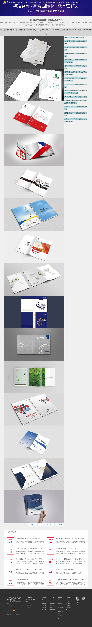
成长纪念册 (52, 609)
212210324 (33, 608)
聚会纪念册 (52, 605)
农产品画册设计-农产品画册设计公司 (75, 89)
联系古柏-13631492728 (73, 2)
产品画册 (44, 605)
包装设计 (51, 2)
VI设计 (57, 2)
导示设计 (68, 603)
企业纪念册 (52, 603)
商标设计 (68, 605)
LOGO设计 (68, 601)
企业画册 (44, 603)
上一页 (31, 524)
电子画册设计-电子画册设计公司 (74, 37)
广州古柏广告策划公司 (12, 2)
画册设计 (36, 2)
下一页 (60, 524)
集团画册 (44, 607)
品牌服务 (63, 2)
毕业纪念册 (52, 607)
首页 (31, 2)
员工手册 (44, 609)
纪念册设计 (44, 2)
